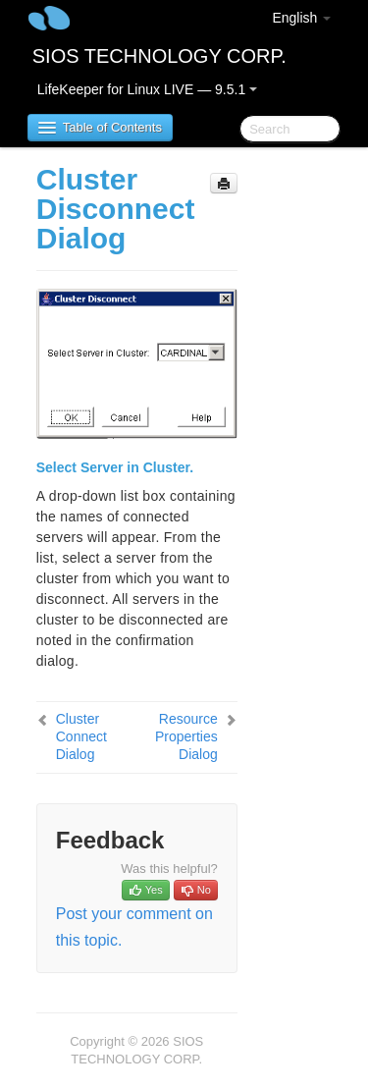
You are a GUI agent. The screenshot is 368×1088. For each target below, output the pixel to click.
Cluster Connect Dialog (81, 736)
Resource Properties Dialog (186, 736)
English (301, 18)
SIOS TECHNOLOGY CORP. (159, 56)
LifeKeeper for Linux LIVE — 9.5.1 (147, 89)
